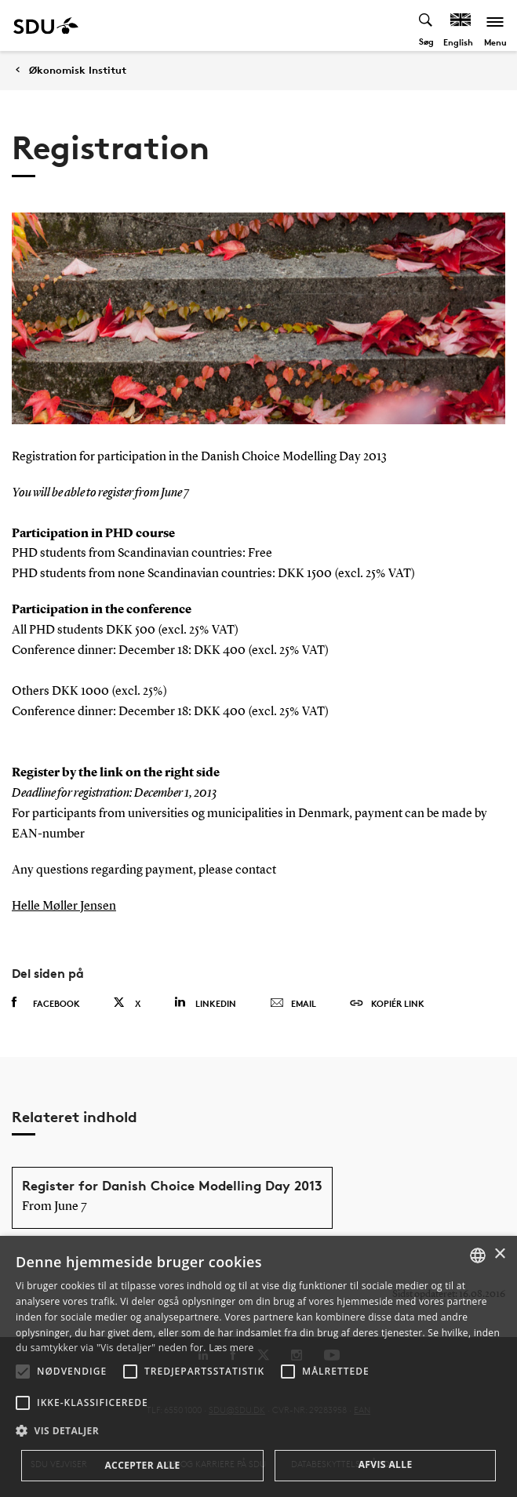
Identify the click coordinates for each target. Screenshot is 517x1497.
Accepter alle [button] (142, 1465)
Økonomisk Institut (77, 70)
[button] (22, 1371)
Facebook (46, 1003)
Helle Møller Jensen (64, 906)
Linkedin (205, 1002)
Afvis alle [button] (386, 1464)
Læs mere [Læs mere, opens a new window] (231, 1347)
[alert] (258, 1366)
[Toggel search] (426, 25)
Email (293, 1003)
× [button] (499, 1254)
